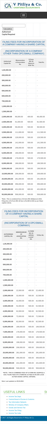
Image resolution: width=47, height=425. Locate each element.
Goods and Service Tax (17, 408)
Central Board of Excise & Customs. (22, 399)
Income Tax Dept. (15, 396)
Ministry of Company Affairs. (19, 405)
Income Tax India (15, 413)
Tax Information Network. (18, 402)
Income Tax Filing (15, 410)
